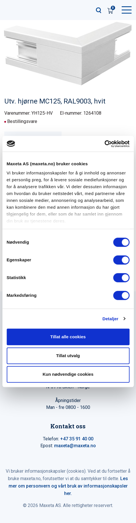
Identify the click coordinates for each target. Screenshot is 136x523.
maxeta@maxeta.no (75, 445)
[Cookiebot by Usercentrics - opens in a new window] (104, 144)
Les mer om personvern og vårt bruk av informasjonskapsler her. (68, 486)
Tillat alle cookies (68, 336)
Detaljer (111, 318)
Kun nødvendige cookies (68, 374)
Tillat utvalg (68, 355)
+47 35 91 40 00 (76, 439)
